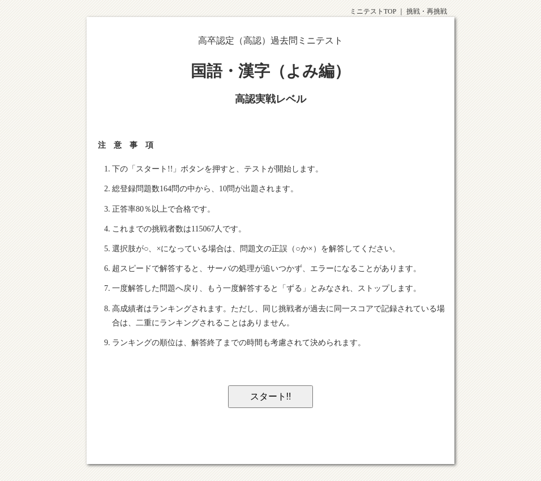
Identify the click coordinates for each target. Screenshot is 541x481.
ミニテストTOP (373, 11)
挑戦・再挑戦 (426, 11)
